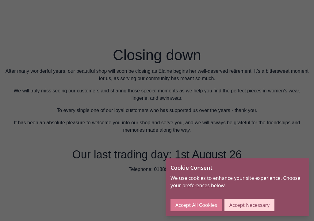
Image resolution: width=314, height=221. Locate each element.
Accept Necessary (249, 205)
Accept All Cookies (196, 205)
